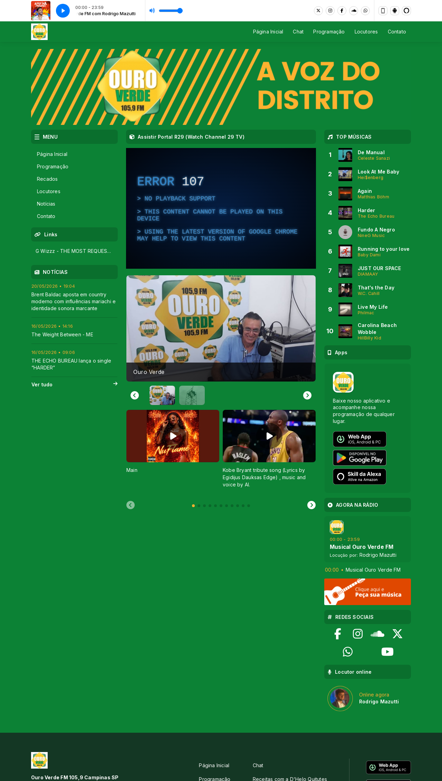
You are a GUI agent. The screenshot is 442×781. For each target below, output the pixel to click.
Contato (397, 31)
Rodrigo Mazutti (377, 555)
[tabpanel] (172, 452)
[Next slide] (307, 395)
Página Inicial (268, 31)
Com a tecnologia (387, 765)
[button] (162, 395)
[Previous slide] (130, 505)
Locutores (366, 31)
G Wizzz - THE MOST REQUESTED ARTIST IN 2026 (76, 251)
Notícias (46, 204)
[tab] (193, 505)
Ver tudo (74, 384)
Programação (329, 31)
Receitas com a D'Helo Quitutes (290, 713)
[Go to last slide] (135, 395)
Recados (47, 179)
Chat (298, 31)
